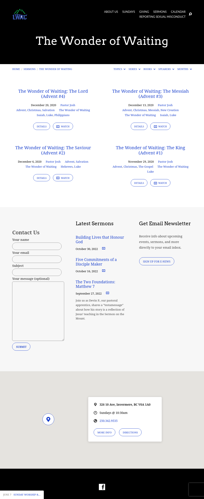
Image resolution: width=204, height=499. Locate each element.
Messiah (153, 110)
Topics (120, 69)
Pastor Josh (67, 105)
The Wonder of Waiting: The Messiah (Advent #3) (150, 93)
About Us (111, 11)
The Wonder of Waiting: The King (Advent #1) (150, 150)
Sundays (128, 11)
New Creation (170, 110)
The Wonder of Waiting (55, 69)
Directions (130, 432)
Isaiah (41, 115)
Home (16, 69)
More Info (104, 432)
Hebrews (67, 166)
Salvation (48, 110)
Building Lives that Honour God (100, 239)
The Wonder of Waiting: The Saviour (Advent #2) (53, 150)
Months (184, 69)
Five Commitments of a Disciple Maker (96, 262)
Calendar (178, 11)
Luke (49, 115)
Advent (21, 110)
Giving (144, 11)
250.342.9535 (109, 421)
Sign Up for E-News (156, 261)
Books (149, 69)
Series (134, 69)
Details (42, 126)
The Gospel (146, 166)
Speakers (166, 69)
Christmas (34, 110)
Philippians (62, 115)
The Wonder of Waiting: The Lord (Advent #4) (53, 93)
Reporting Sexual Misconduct (162, 16)
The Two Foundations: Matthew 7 (95, 284)
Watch (62, 126)
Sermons (160, 11)
